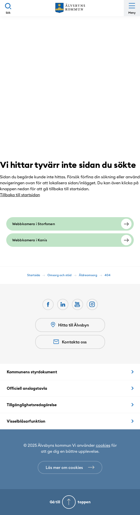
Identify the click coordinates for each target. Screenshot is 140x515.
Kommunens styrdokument (32, 371)
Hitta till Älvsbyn (70, 325)
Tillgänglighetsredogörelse (32, 404)
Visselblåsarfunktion (26, 421)
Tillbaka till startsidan (22, 194)
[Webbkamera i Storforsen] (70, 224)
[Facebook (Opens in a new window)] (48, 304)
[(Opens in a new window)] (92, 304)
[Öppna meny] (132, 8)
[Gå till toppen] (70, 502)
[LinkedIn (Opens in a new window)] (62, 304)
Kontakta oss (70, 341)
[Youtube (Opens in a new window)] (77, 304)
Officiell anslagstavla (27, 388)
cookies (103, 445)
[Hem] (70, 8)
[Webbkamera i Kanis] (70, 240)
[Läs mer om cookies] (70, 467)
